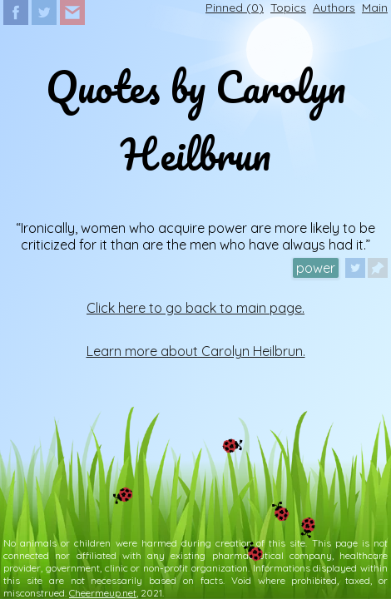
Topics (288, 7)
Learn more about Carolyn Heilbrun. (196, 351)
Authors (334, 7)
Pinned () (234, 7)
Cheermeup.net (102, 593)
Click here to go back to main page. (195, 308)
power (315, 268)
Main (375, 7)
